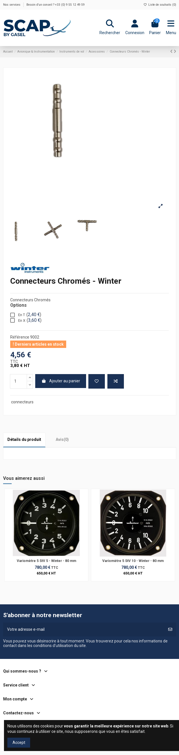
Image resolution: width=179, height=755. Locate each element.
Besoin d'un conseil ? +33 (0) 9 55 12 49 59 (55, 5)
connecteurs (22, 402)
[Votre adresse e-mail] (84, 629)
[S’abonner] (170, 629)
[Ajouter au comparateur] (115, 381)
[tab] (62, 440)
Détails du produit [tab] (24, 439)
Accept (19, 742)
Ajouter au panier (60, 381)
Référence (19, 337)
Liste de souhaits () (159, 5)
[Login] (135, 27)
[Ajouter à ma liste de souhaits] (96, 381)
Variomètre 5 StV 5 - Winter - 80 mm (46, 561)
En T (25, 315)
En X (25, 320)
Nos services (12, 5)
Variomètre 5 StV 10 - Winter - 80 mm (133, 561)
